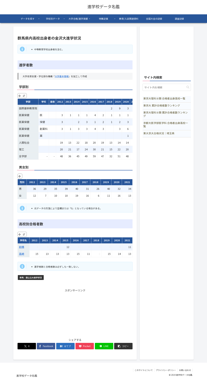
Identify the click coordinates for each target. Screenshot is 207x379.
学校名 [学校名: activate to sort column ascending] (23, 240)
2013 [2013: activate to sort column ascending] (68, 101)
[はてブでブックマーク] (65, 346)
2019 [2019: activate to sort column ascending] (118, 101)
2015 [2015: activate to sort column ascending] (85, 101)
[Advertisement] (75, 313)
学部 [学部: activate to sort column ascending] (28, 101)
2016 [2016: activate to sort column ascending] (93, 101)
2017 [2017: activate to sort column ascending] (101, 101)
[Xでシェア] (27, 346)
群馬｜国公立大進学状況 (31, 277)
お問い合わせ (185, 370)
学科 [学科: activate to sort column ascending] (43, 101)
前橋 (21, 247)
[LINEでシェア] (104, 346)
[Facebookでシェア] (46, 346)
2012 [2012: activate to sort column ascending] (60, 101)
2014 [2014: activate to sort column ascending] (76, 101)
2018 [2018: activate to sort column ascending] (109, 101)
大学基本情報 (62, 76)
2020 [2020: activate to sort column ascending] (126, 101)
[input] (167, 87)
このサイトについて (144, 370)
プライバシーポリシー (166, 370)
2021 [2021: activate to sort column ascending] (127, 240)
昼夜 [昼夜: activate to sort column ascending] (52, 101)
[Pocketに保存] (84, 346)
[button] (123, 346)
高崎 (21, 254)
